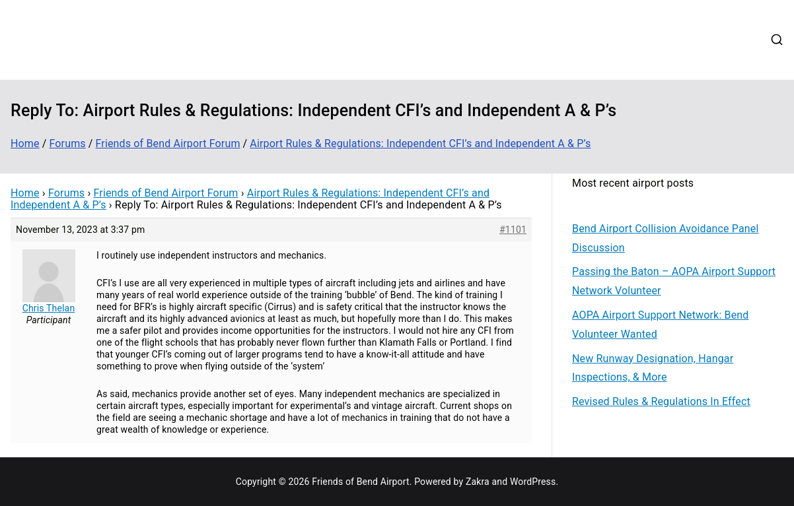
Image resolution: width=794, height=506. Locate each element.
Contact (695, 22)
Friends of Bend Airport (150, 30)
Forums (580, 22)
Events (533, 22)
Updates (483, 22)
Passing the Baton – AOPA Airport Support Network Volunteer (674, 281)
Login (327, 56)
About (371, 22)
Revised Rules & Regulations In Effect (661, 401)
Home (328, 22)
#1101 (512, 229)
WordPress (533, 481)
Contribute (425, 22)
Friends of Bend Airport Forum (166, 193)
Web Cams (638, 22)
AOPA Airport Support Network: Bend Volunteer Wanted (660, 324)
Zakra (477, 481)
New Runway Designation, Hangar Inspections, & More (652, 368)
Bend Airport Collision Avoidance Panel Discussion (665, 238)
